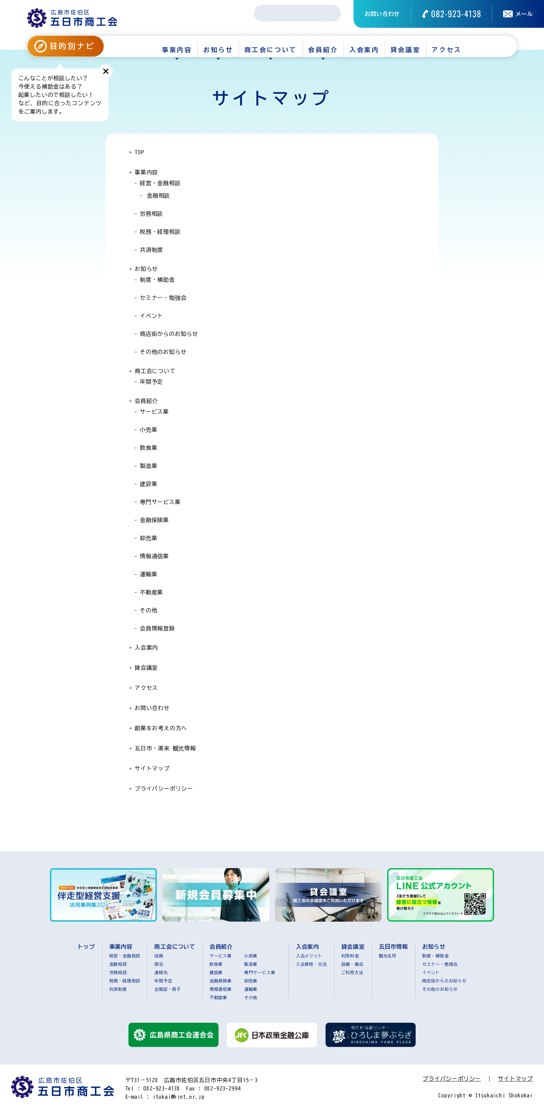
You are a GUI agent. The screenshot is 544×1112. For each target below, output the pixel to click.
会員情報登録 (157, 628)
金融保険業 (154, 520)
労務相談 (151, 213)
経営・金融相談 (160, 183)
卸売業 (148, 538)
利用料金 (350, 956)
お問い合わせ (382, 14)
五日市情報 (393, 946)
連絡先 (161, 972)
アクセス (446, 50)
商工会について (271, 50)
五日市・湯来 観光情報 (165, 748)
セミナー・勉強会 (163, 297)
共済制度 (151, 250)
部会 (158, 964)
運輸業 (148, 574)
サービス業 (154, 411)
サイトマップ (152, 768)
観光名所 (388, 956)
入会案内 (364, 50)
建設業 (148, 484)
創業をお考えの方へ (161, 728)
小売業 (148, 430)
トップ (86, 946)
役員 (158, 956)
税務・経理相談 (160, 231)
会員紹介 (323, 50)
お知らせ (218, 50)
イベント (151, 316)
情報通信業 (154, 556)
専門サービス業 (160, 502)
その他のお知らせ (163, 352)
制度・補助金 (157, 279)
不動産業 (151, 592)
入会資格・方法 (311, 964)
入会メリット (309, 956)
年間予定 (151, 382)
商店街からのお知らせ (169, 334)
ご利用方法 (352, 972)
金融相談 (158, 195)
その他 (148, 610)
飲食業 (148, 448)
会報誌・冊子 (167, 989)
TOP (139, 152)
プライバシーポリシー (164, 788)
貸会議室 (405, 50)
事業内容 (177, 50)
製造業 (148, 466)
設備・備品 (352, 964)
